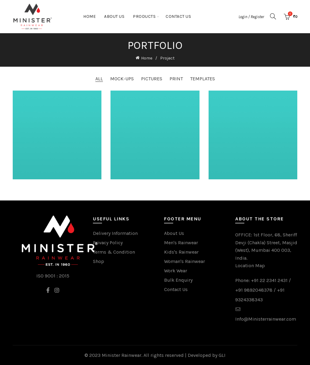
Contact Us (178, 16)
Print (176, 79)
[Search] (273, 16)
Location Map (250, 265)
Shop (98, 261)
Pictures (151, 79)
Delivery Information (115, 233)
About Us (114, 16)
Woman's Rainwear (184, 261)
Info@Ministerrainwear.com (265, 319)
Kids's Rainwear (181, 252)
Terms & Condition (114, 252)
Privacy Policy (108, 242)
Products (144, 16)
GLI (222, 355)
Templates (202, 79)
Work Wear (175, 271)
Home (89, 16)
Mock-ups (122, 79)
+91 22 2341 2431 (269, 280)
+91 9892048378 (253, 290)
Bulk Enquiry (178, 280)
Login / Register (251, 16)
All (99, 79)
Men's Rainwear (181, 242)
